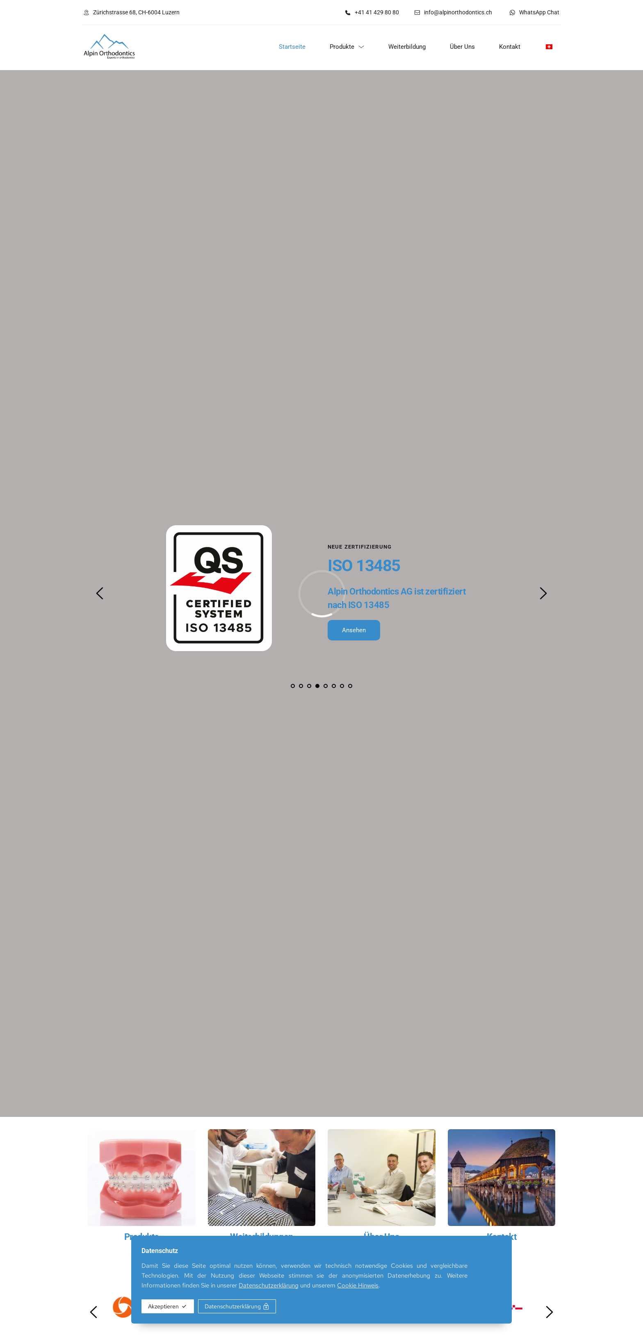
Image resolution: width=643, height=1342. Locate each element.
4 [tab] (317, 686)
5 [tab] (326, 686)
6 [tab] (334, 686)
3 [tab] (309, 686)
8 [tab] (350, 686)
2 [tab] (301, 686)
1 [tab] (293, 686)
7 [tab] (342, 686)
